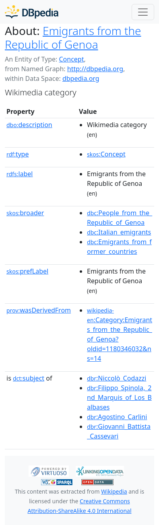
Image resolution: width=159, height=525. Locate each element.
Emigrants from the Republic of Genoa (73, 37)
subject (28, 378)
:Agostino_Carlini (117, 416)
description (29, 124)
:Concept (106, 154)
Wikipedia (114, 491)
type (17, 154)
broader (25, 212)
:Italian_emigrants (119, 232)
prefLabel (27, 271)
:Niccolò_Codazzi (116, 378)
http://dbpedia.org (95, 68)
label (19, 173)
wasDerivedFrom (38, 310)
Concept (71, 59)
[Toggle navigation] (143, 12)
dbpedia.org (80, 78)
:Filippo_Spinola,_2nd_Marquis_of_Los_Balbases (119, 397)
